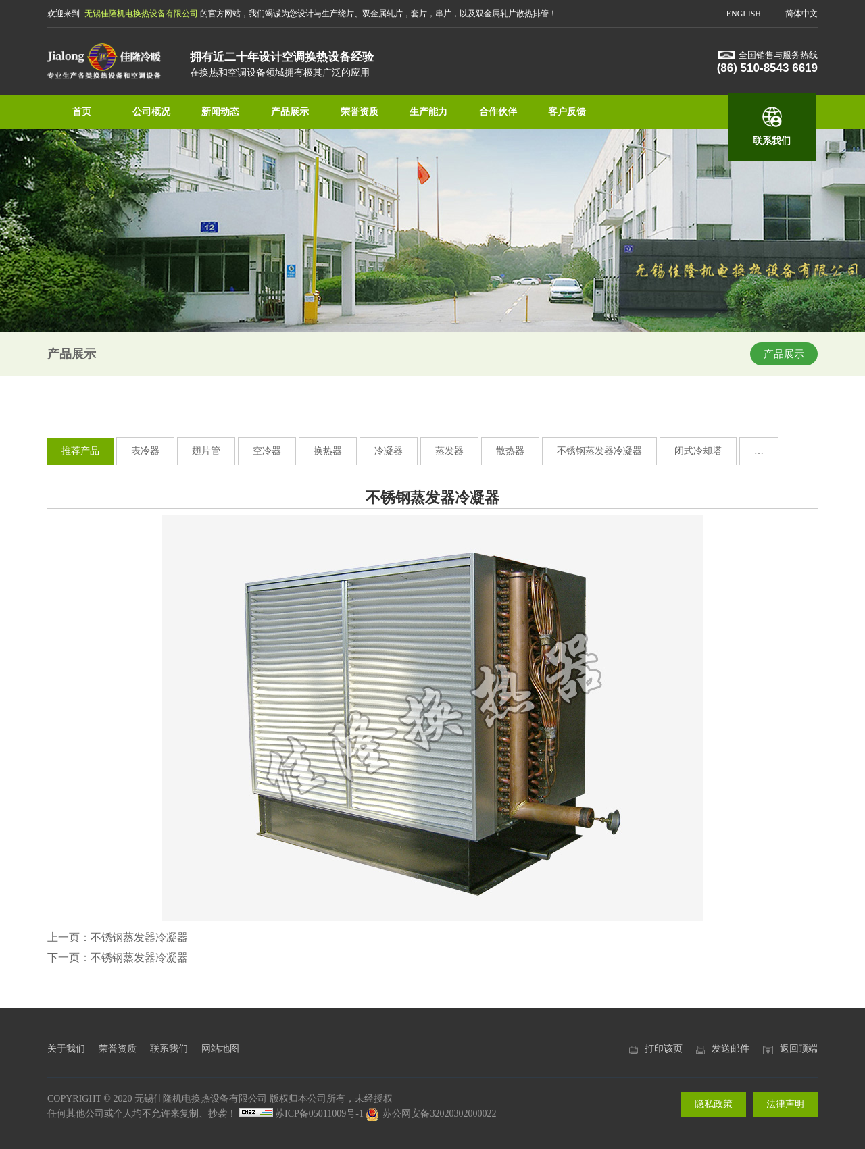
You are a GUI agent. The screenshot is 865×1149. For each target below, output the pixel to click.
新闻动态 (220, 112)
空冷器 (267, 451)
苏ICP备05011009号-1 (319, 1113)
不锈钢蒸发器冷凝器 (599, 451)
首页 (81, 112)
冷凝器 (388, 451)
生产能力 (428, 112)
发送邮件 (730, 1049)
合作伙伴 (498, 112)
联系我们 (772, 141)
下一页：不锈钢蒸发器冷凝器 (117, 957)
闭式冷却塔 (698, 451)
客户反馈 (567, 112)
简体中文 (801, 13)
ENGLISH (743, 13)
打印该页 (664, 1049)
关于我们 (66, 1049)
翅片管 (206, 451)
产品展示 (290, 112)
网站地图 (220, 1049)
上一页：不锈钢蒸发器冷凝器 (117, 937)
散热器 (510, 451)
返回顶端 (799, 1049)
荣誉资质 (359, 112)
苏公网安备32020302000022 (431, 1113)
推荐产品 (80, 451)
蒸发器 (449, 451)
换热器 (328, 451)
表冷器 (145, 451)
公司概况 (151, 112)
